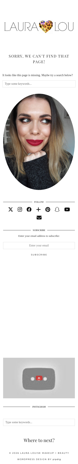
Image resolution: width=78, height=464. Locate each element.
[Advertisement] (39, 308)
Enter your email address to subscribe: (39, 235)
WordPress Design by (39, 459)
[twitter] (10, 209)
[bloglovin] (38, 209)
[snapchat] (57, 209)
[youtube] (67, 209)
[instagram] (20, 209)
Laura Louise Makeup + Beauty (44, 453)
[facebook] (29, 209)
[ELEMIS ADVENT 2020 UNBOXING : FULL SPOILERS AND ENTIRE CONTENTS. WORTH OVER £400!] (39, 378)
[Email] (39, 217)
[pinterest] (47, 209)
